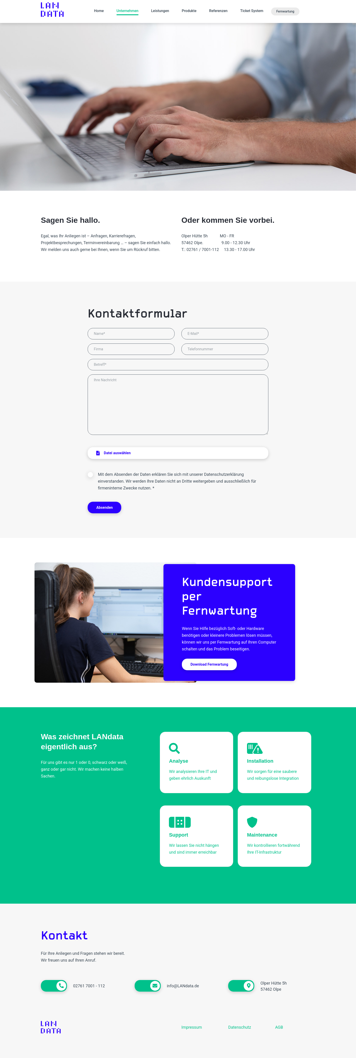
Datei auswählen (113, 453)
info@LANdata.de (183, 985)
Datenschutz (239, 1027)
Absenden (104, 507)
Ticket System (251, 11)
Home (99, 11)
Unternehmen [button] (127, 11)
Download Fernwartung (209, 664)
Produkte (189, 11)
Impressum (191, 1027)
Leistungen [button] (160, 11)
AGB (279, 1027)
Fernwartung (285, 11)
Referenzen (218, 11)
